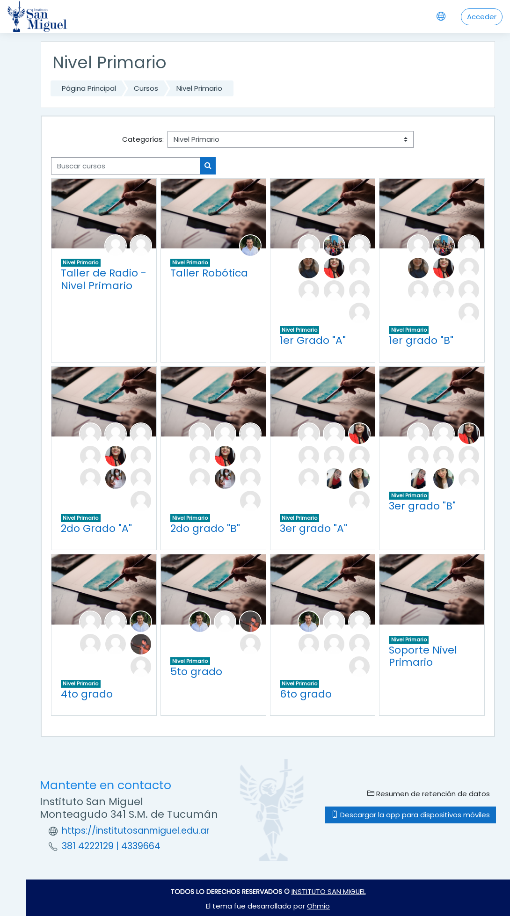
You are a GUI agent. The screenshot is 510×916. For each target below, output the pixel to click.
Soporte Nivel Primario (423, 656)
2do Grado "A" (96, 528)
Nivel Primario (199, 88)
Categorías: (143, 139)
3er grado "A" (313, 528)
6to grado (306, 694)
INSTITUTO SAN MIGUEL (328, 891)
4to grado (87, 694)
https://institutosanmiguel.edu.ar (136, 830)
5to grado (196, 671)
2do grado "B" (205, 528)
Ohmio (318, 906)
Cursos (146, 88)
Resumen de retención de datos (428, 794)
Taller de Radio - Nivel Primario (103, 279)
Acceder (481, 17)
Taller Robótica (209, 273)
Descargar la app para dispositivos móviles (410, 815)
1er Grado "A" (313, 340)
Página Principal (89, 88)
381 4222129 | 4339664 (111, 846)
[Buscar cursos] (125, 165)
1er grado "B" (421, 340)
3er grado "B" (422, 506)
